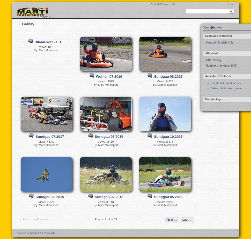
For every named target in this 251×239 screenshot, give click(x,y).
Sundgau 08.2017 (168, 76)
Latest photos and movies (225, 83)
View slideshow (212, 27)
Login (231, 4)
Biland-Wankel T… (49, 42)
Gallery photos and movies (226, 88)
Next (172, 220)
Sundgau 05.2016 (109, 137)
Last (187, 220)
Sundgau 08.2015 (49, 197)
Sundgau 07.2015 (109, 197)
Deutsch (155, 4)
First (23, 220)
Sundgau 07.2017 (49, 137)
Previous (40, 220)
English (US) (168, 4)
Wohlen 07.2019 (109, 76)
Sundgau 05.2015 (168, 197)
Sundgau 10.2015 (168, 137)
